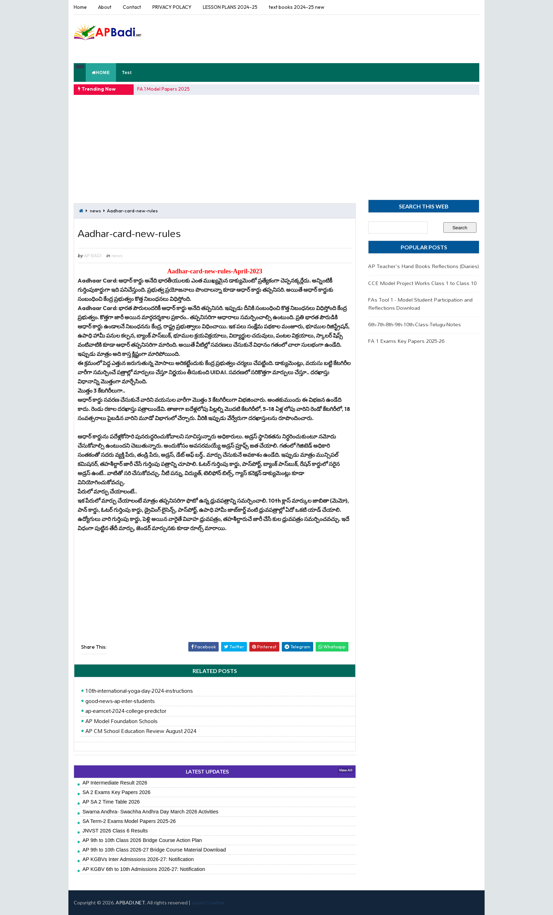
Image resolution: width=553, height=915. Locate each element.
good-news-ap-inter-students (120, 701)
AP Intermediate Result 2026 (115, 783)
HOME (101, 72)
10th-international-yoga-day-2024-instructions (139, 691)
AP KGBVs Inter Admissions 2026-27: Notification (138, 859)
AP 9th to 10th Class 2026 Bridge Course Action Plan (142, 840)
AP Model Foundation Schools (121, 721)
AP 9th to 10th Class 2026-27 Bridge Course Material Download (154, 850)
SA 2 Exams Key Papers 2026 (117, 792)
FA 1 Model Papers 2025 (163, 89)
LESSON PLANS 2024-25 (230, 7)
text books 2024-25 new (296, 7)
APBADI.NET (130, 902)
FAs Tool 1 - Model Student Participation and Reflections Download (420, 304)
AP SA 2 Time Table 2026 (111, 802)
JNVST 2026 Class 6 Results (115, 831)
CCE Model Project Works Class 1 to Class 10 (422, 283)
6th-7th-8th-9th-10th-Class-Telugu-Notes (414, 324)
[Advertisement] (350, 38)
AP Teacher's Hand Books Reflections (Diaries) (423, 266)
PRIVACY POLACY (172, 7)
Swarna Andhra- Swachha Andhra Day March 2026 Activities (151, 811)
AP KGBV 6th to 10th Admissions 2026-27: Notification (144, 869)
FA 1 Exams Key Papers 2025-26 (406, 341)
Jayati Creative (208, 902)
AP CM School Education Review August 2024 (141, 731)
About (104, 7)
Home (80, 7)
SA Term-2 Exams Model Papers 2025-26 (129, 821)
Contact (132, 7)
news (95, 210)
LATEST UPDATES (207, 771)
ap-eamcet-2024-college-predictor (125, 711)
